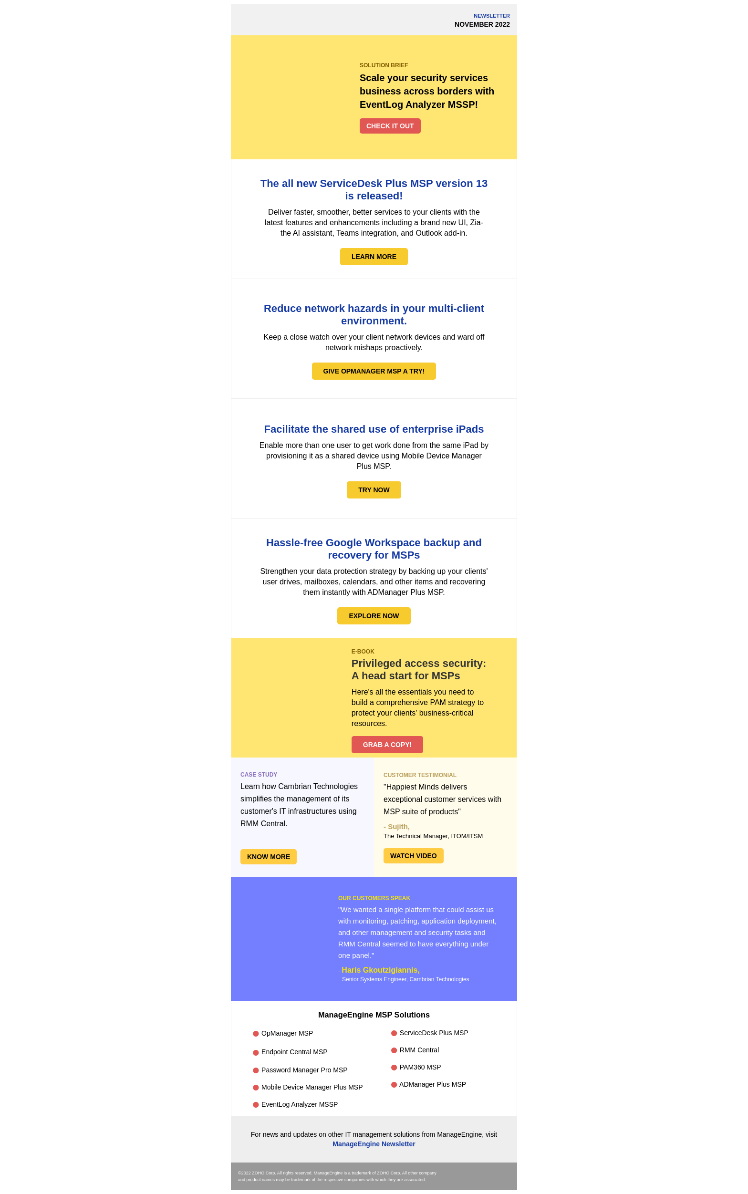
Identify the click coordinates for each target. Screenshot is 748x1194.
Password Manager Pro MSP (299, 1070)
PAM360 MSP (415, 1067)
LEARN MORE (374, 256)
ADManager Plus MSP (428, 1084)
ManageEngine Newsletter (374, 1144)
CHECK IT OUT (390, 126)
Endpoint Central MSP (289, 1052)
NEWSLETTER (492, 16)
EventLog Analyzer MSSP (295, 1104)
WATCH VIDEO (413, 856)
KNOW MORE (268, 857)
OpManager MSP (282, 1033)
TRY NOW (373, 490)
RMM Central (414, 1050)
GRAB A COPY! (387, 744)
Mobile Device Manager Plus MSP (307, 1087)
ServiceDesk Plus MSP (429, 1033)
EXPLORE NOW (374, 616)
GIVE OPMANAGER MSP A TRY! (374, 371)
